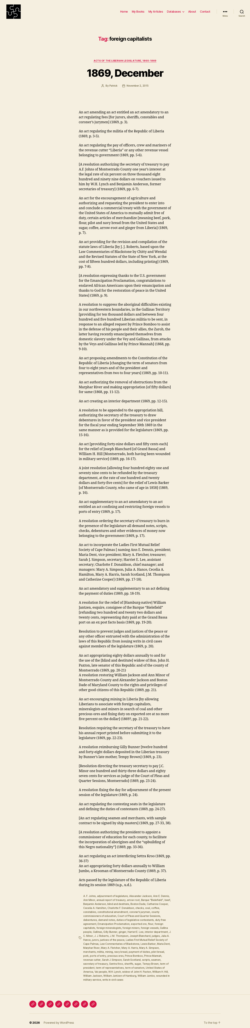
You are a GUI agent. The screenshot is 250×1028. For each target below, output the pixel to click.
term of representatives (110, 964)
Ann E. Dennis (161, 895)
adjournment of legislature (112, 895)
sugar (137, 960)
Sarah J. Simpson (112, 957)
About (192, 11)
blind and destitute (118, 903)
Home (124, 11)
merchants (89, 949)
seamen (155, 957)
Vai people (101, 968)
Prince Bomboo (134, 953)
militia (100, 949)
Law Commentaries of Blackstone (120, 941)
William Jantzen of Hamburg (119, 972)
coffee (155, 907)
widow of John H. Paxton (136, 968)
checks (139, 907)
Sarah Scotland (131, 957)
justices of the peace (112, 938)
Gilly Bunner (110, 930)
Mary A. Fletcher (110, 945)
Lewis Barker (148, 941)
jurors (95, 938)
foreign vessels (150, 926)
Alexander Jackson (140, 895)
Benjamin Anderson (94, 903)
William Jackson (92, 972)
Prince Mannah (152, 953)
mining (109, 949)
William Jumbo (146, 972)
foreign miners (130, 926)
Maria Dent (163, 941)
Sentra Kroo (116, 960)
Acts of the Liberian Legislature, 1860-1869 (125, 60)
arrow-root (133, 899)
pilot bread (157, 949)
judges (156, 934)
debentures (90, 918)
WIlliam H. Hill (160, 968)
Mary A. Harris (129, 945)
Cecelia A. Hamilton (94, 907)
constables (89, 911)
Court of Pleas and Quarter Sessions (139, 915)
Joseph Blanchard (140, 934)
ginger (122, 930)
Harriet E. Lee (135, 930)
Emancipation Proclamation (113, 922)
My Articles (155, 11)
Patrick (113, 85)
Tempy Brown (150, 960)
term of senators (134, 964)
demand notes (106, 918)
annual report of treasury (110, 899)
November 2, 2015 (138, 85)
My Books (138, 11)
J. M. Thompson (119, 934)
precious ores (115, 953)
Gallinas (97, 930)
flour (150, 922)
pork (86, 953)
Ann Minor (89, 899)
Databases (174, 11)
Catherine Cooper (157, 903)
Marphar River (91, 945)
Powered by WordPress (59, 1019)
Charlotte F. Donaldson (120, 907)
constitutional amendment (112, 911)
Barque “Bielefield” (152, 899)
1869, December (125, 73)
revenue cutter (91, 957)
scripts (146, 957)
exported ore (139, 922)
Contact (205, 11)
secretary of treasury (95, 960)
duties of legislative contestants (135, 918)
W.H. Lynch (114, 968)
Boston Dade (138, 903)
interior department (156, 930)
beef (166, 899)
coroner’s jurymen (139, 911)
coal (147, 907)
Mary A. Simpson (148, 945)
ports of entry (98, 953)
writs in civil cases (112, 976)
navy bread (120, 949)
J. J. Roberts (101, 934)
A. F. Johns (89, 895)
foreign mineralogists (108, 926)
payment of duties (139, 949)
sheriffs (128, 960)
